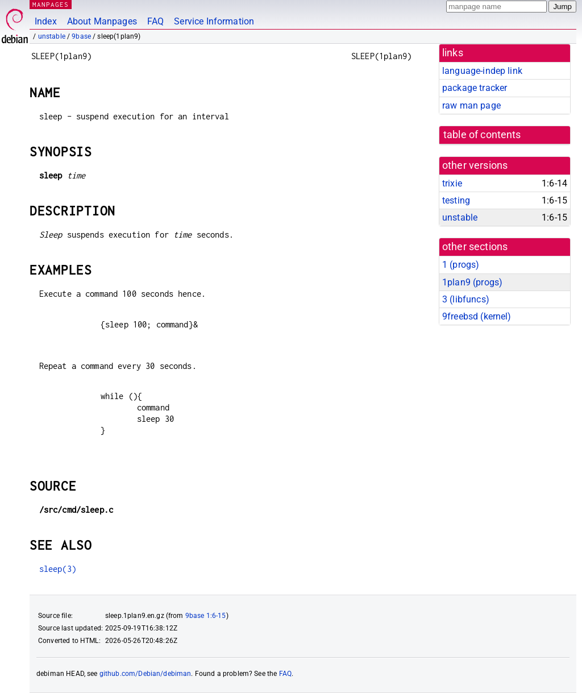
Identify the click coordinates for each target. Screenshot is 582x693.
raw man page (471, 105)
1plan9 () (472, 282)
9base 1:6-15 (205, 616)
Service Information (214, 21)
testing (456, 200)
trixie (452, 183)
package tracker (474, 87)
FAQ (155, 21)
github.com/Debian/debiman (145, 674)
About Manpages (102, 21)
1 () (460, 264)
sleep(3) (57, 569)
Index (46, 21)
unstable (51, 36)
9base (81, 36)
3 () (465, 299)
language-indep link (482, 70)
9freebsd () (477, 316)
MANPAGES (50, 4)
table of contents (482, 134)
